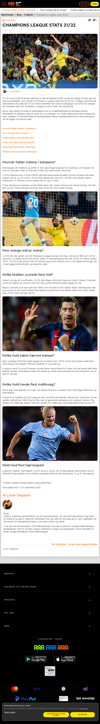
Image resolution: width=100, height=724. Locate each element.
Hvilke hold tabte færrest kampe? (18, 142)
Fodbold (28, 15)
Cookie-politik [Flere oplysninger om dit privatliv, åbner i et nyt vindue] (83, 708)
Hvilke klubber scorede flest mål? (18, 138)
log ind (84, 4)
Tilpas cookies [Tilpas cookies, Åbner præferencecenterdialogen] (9, 712)
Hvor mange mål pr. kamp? (15, 133)
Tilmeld (94, 4)
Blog (19, 15)
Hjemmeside (7, 15)
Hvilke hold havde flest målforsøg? (18, 147)
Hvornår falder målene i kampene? (19, 128)
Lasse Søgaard (15, 91)
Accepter (82, 715)
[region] (50, 712)
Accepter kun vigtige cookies (56, 714)
